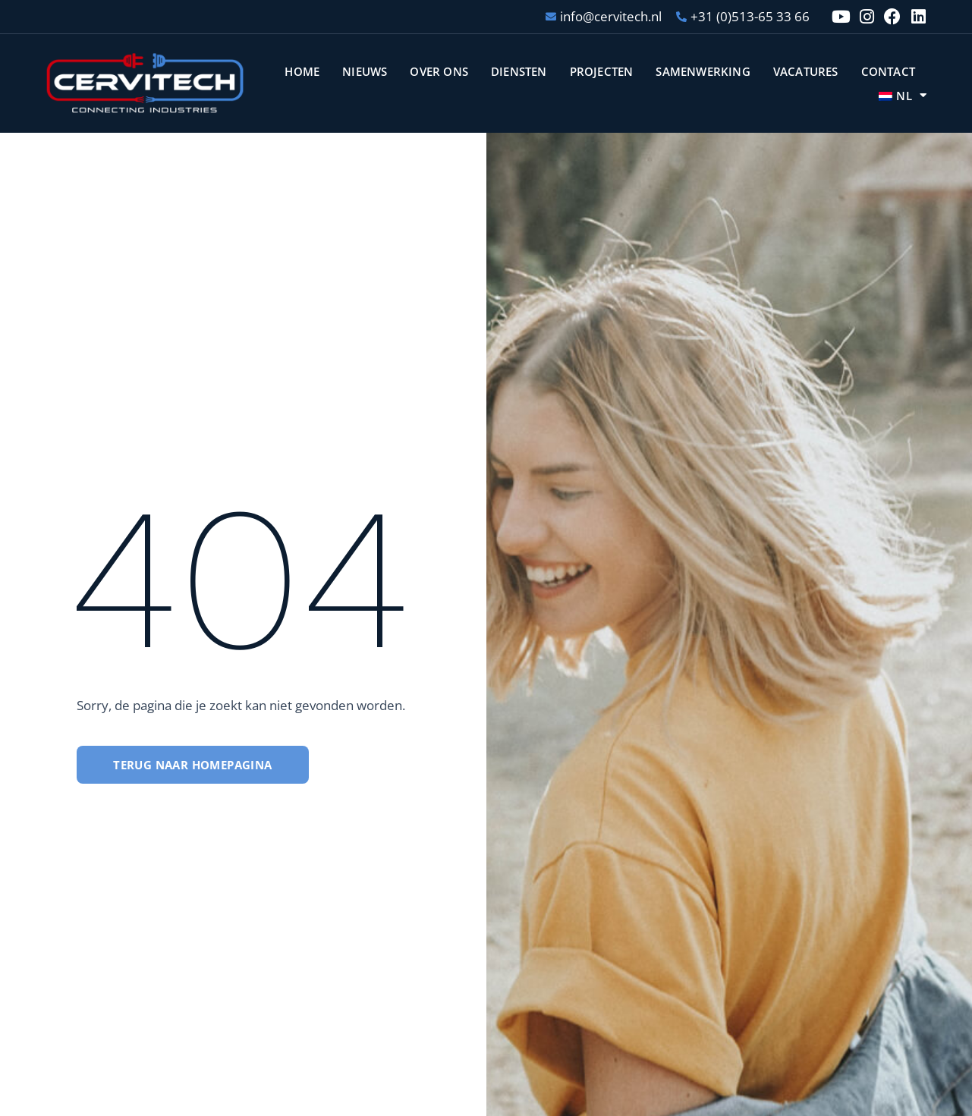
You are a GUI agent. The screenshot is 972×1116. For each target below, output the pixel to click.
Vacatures (805, 71)
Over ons (439, 71)
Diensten (519, 71)
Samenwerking (703, 71)
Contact (888, 71)
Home (302, 71)
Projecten (602, 71)
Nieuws (364, 71)
